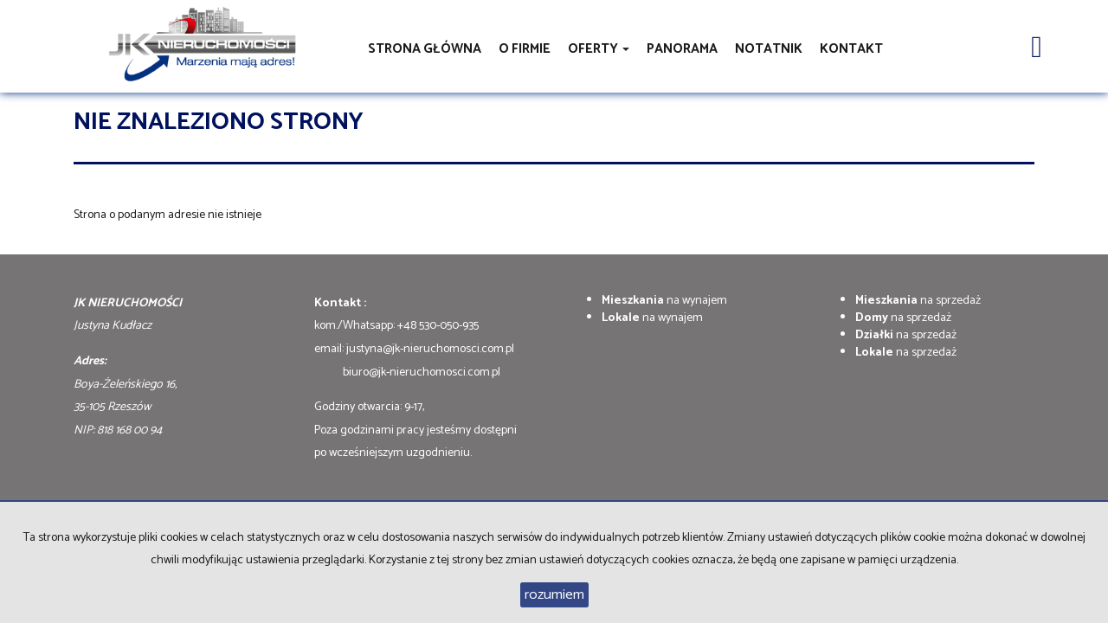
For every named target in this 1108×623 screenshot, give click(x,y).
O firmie (525, 49)
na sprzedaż (918, 301)
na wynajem (664, 301)
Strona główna (424, 49)
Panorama (682, 49)
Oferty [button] (598, 49)
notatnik (768, 49)
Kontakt (851, 49)
